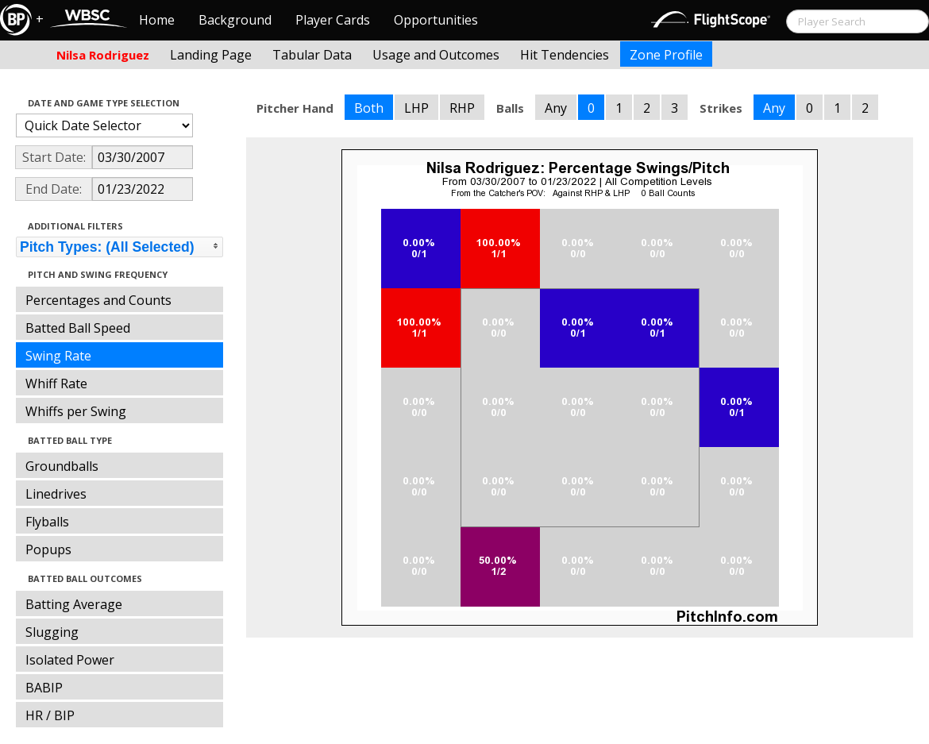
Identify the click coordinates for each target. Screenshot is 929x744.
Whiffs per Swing (75, 411)
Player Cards (332, 20)
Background (235, 20)
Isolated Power (69, 660)
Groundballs (61, 466)
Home (157, 20)
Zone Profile (666, 55)
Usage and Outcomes (435, 55)
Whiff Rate (56, 383)
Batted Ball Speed (77, 328)
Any (556, 108)
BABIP (44, 687)
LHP (416, 108)
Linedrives (56, 494)
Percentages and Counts (98, 300)
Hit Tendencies (564, 55)
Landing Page (211, 55)
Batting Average (73, 604)
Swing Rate (58, 355)
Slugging (52, 632)
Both (369, 108)
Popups (48, 549)
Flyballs (47, 521)
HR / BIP (50, 715)
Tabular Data (312, 55)
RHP (462, 108)
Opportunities (436, 20)
